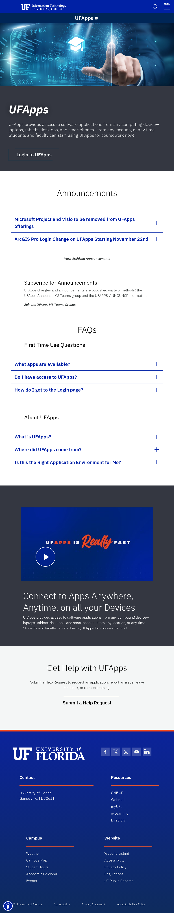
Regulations (113, 874)
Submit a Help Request (87, 703)
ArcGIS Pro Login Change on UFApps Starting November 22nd (81, 239)
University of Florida (29, 905)
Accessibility (114, 860)
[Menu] (96, 18)
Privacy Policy (115, 867)
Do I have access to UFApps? (45, 377)
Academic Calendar (41, 874)
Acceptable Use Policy (133, 905)
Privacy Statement (94, 905)
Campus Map (36, 860)
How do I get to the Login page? (48, 390)
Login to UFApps (34, 155)
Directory (118, 820)
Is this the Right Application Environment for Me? (67, 463)
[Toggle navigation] (167, 6)
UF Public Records (118, 881)
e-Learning (119, 814)
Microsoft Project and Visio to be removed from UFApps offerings (74, 223)
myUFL (116, 807)
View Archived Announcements (87, 259)
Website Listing (116, 854)
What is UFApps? (32, 437)
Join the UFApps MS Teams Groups (50, 305)
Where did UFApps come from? (48, 450)
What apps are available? (42, 364)
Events (31, 881)
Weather (33, 854)
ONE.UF (117, 793)
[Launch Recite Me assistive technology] (8, 906)
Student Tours (37, 867)
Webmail (118, 800)
